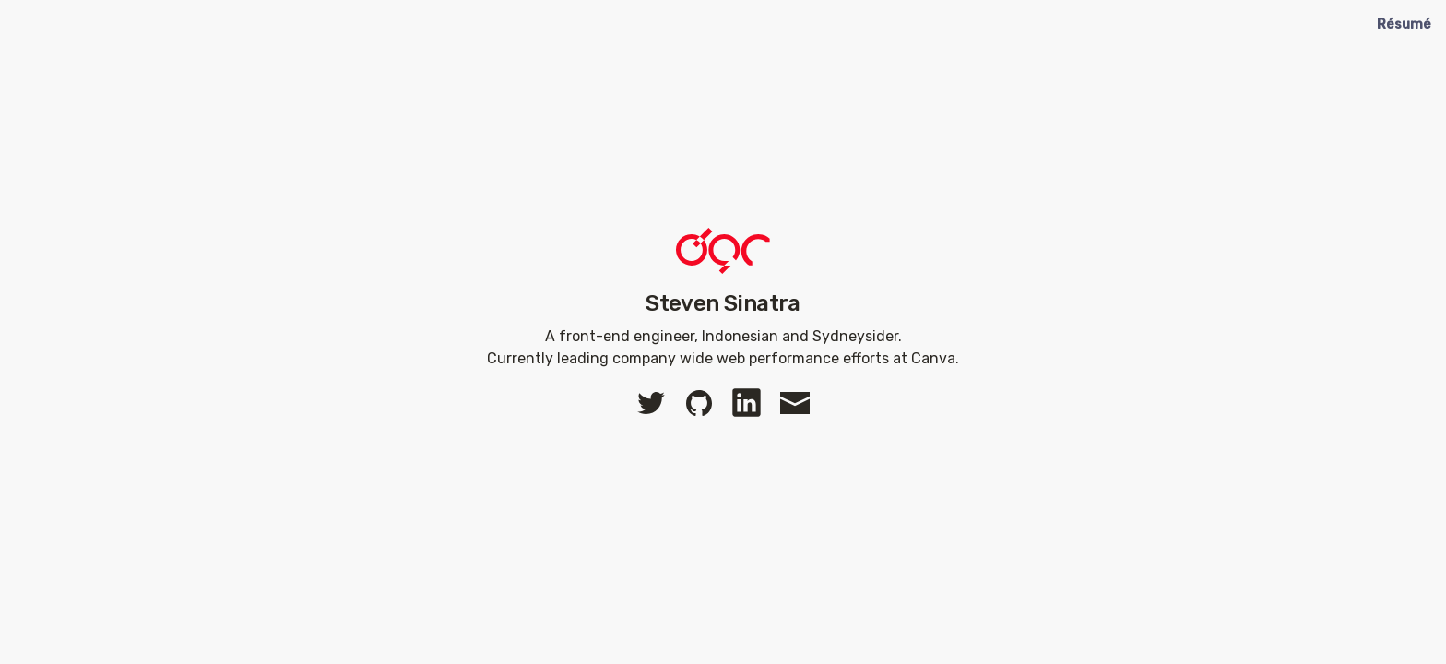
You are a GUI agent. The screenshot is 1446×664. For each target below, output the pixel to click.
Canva (933, 358)
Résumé (1404, 24)
